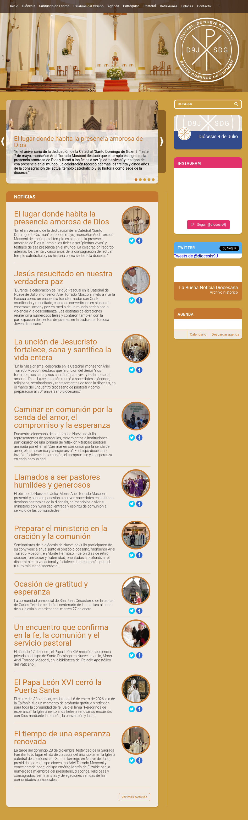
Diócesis (28, 6)
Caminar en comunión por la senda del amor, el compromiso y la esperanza (63, 417)
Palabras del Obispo (88, 6)
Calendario (198, 334)
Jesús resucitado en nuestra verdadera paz (63, 277)
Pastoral (150, 6)
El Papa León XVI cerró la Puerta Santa (58, 686)
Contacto (204, 6)
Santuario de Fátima (54, 6)
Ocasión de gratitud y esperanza (51, 587)
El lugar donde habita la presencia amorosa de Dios (78, 142)
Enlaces (187, 6)
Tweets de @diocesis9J (196, 255)
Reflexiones (168, 6)
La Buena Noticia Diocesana (208, 290)
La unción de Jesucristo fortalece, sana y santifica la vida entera (63, 349)
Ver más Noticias (134, 797)
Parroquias (131, 6)
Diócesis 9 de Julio (218, 136)
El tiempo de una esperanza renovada (62, 737)
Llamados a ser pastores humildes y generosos (57, 480)
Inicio (14, 6)
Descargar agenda (225, 334)
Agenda (113, 6)
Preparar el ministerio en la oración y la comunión (60, 532)
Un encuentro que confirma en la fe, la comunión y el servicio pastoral (61, 635)
